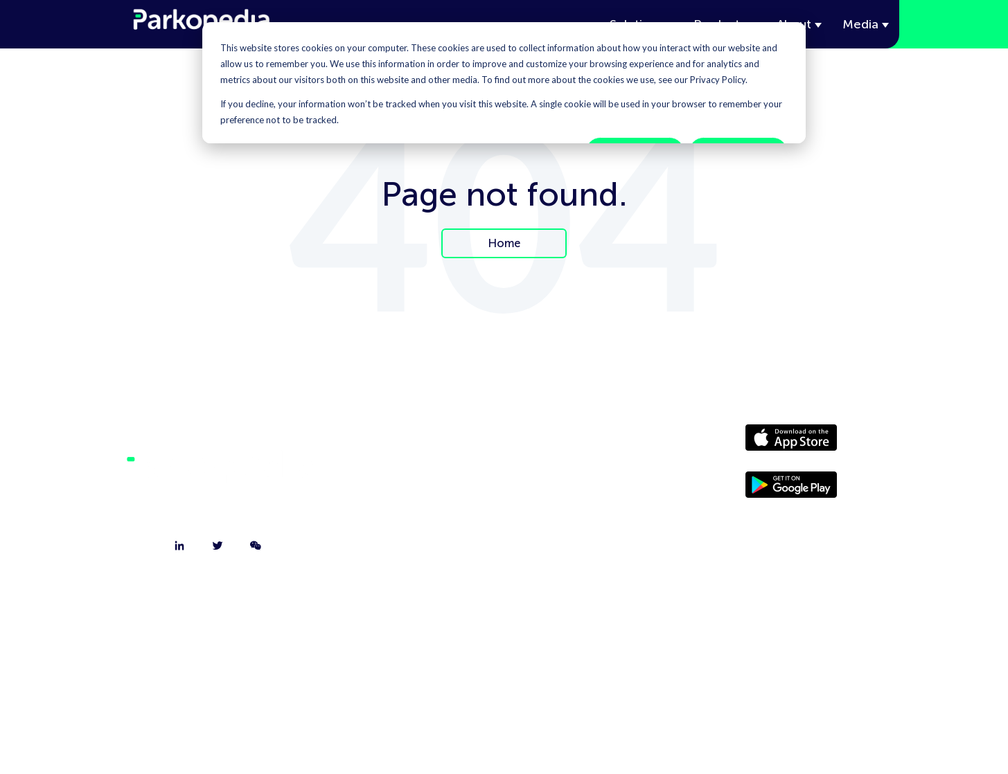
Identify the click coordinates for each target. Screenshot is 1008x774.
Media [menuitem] (576, 478)
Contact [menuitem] (412, 478)
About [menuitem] (412, 443)
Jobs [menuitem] (412, 513)
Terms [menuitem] (576, 547)
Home (504, 243)
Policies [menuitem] (576, 513)
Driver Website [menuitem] (575, 443)
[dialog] (504, 82)
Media (860, 24)
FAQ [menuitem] (412, 547)
